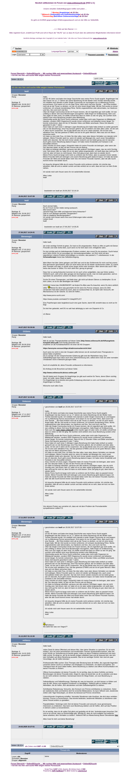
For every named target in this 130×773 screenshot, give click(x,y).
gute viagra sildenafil (64, 430)
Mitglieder (112, 48)
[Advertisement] (65, 64)
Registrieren (112, 55)
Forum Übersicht (18, 73)
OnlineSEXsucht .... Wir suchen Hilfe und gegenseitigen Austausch (54, 73)
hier (116, 715)
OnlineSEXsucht (90, 73)
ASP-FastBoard (58, 771)
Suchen (17, 48)
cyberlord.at (82, 771)
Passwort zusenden (94, 55)
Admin (115, 51)
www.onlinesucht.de (76, 3)
